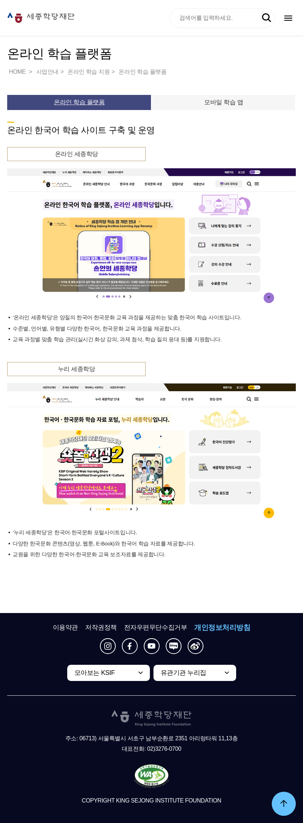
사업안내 (47, 72)
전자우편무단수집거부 (155, 627)
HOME (18, 72)
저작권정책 (101, 627)
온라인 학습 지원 (89, 72)
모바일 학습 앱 (223, 102)
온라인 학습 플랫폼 (142, 72)
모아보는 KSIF (94, 672)
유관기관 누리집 (183, 672)
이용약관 (65, 627)
